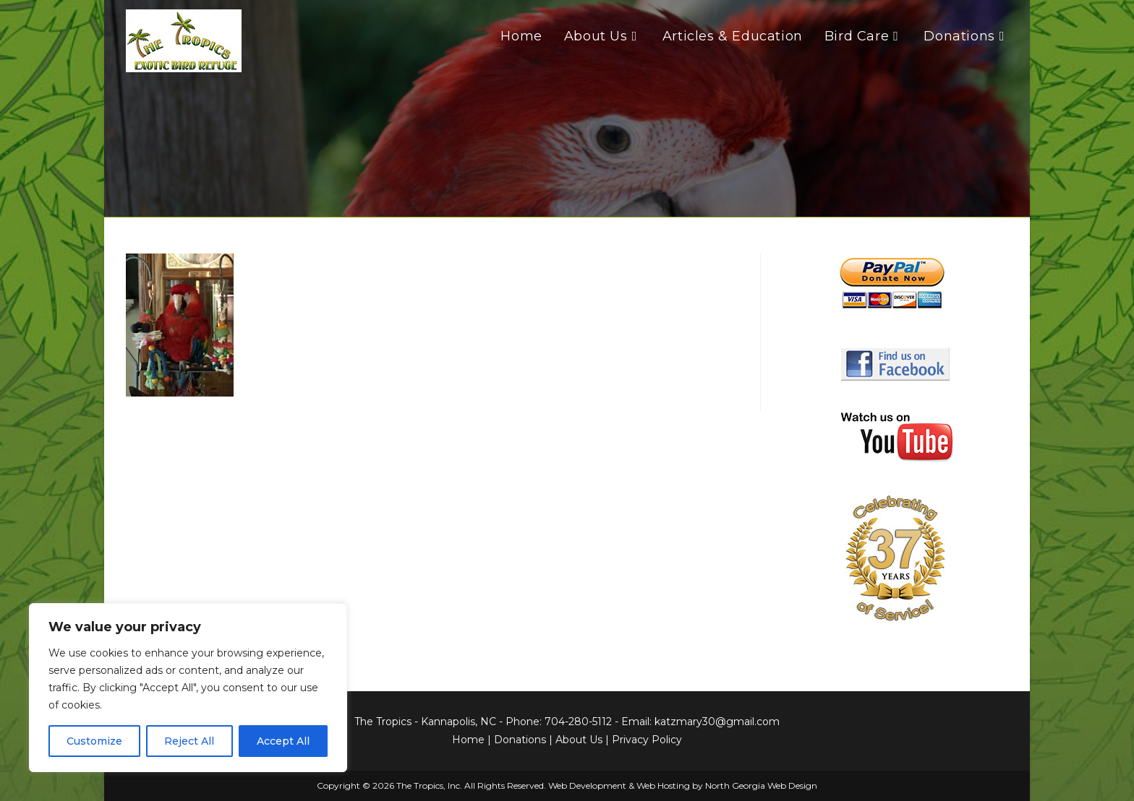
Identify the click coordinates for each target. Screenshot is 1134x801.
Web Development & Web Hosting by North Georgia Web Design (682, 785)
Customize (94, 741)
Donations (520, 739)
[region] (188, 687)
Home (468, 739)
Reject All (189, 741)
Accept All (283, 741)
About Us (578, 739)
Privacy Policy (647, 739)
